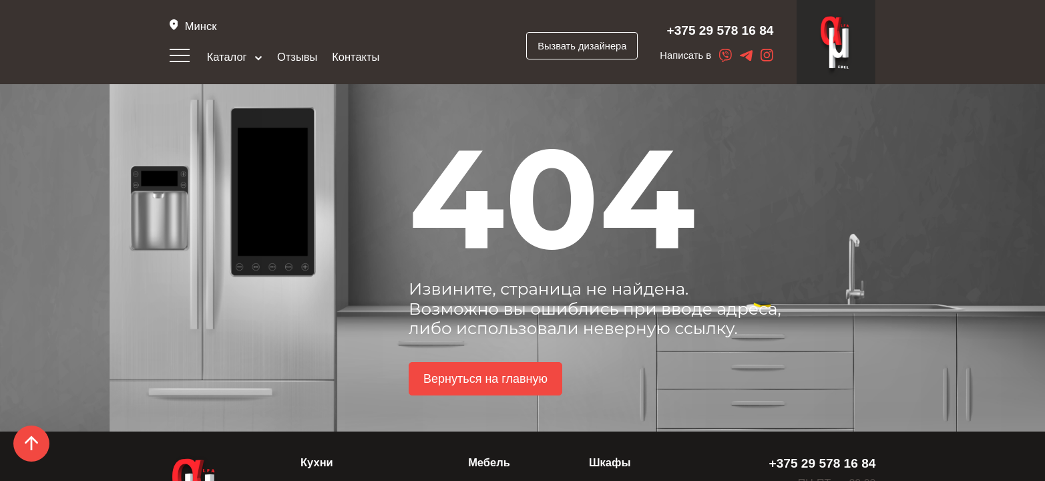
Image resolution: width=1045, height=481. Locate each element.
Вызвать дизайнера (582, 46)
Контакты (355, 57)
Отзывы (297, 57)
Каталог (235, 57)
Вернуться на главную (485, 378)
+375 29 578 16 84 (720, 30)
